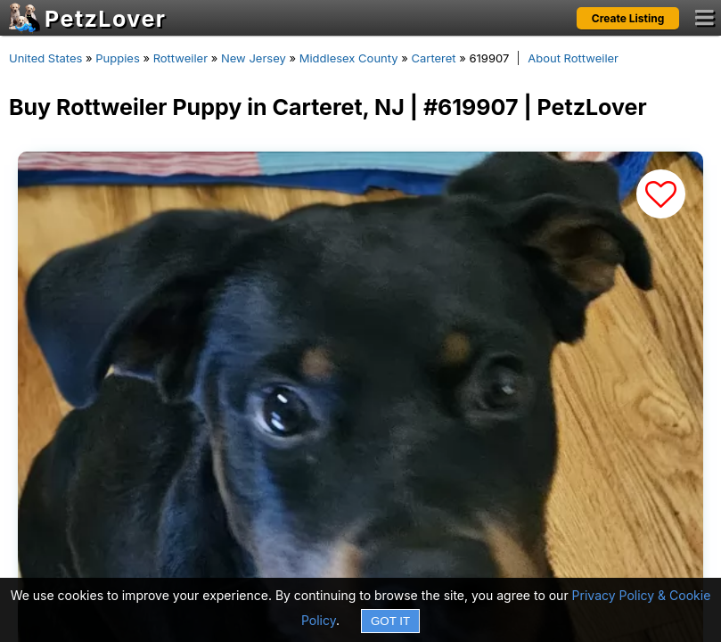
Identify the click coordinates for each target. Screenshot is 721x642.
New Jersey (253, 58)
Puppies (117, 58)
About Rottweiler (573, 58)
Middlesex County (348, 58)
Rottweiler (180, 58)
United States (45, 58)
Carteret (433, 58)
